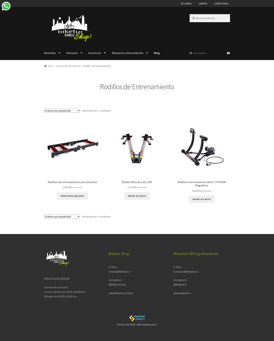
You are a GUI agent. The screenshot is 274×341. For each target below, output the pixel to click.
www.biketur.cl (182, 292)
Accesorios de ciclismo (68, 66)
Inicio (51, 66)
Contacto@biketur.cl (185, 271)
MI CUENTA (186, 3)
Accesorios (94, 53)
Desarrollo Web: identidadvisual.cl (137, 319)
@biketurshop (117, 284)
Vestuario (72, 53)
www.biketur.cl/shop (121, 292)
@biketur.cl (180, 284)
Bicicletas (50, 53)
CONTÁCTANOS (221, 3)
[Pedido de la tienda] (62, 111)
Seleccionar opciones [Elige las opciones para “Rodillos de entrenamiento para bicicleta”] (72, 195)
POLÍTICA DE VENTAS (57, 278)
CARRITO (203, 3)
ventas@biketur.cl (119, 271)
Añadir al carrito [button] (137, 195)
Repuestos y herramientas (127, 53)
